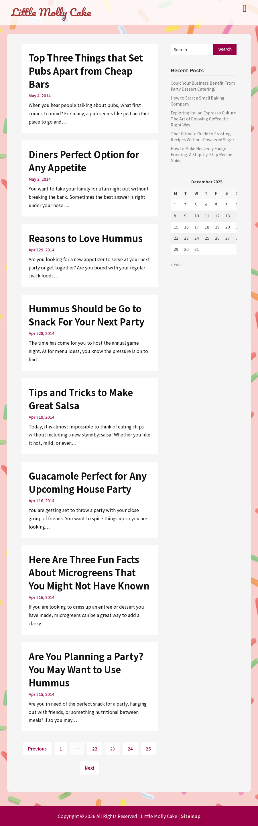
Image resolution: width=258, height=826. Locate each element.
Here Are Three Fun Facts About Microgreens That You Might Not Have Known (89, 572)
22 (94, 749)
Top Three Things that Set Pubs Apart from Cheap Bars (86, 70)
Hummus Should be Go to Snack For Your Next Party (86, 315)
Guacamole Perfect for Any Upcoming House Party (88, 482)
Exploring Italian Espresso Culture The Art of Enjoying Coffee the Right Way (203, 119)
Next (89, 768)
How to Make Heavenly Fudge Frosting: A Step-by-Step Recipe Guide (201, 154)
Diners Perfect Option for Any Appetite (84, 161)
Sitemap (190, 816)
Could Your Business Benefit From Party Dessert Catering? (203, 86)
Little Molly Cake (51, 12)
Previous (37, 749)
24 (130, 749)
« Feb (176, 264)
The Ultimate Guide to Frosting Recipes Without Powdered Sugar (202, 136)
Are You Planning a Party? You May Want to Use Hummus (86, 669)
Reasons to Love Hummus (86, 238)
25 (148, 749)
